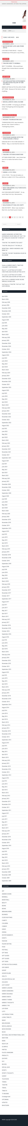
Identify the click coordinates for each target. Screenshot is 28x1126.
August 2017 (5, 602)
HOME (14, 23)
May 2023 (4, 399)
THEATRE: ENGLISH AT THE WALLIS (12, 245)
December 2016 (6, 625)
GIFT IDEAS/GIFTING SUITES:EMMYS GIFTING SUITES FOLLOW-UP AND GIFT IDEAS (14, 82)
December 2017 (6, 590)
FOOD (3, 947)
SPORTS (4, 1070)
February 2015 (6, 690)
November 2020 (6, 487)
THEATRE (6, 59)
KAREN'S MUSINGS (7, 994)
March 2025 (5, 334)
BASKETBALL (5, 900)
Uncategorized (8, 97)
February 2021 (6, 478)
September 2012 (6, 775)
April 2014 (5, 719)
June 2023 (4, 396)
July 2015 (4, 675)
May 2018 (4, 575)
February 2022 (6, 443)
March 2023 (5, 405)
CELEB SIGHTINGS (7, 917)
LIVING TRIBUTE (6, 1017)
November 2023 (6, 381)
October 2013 (5, 737)
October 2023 (5, 384)
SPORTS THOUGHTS (8, 1073)
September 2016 (6, 634)
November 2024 (6, 346)
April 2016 (5, 649)
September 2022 (6, 422)
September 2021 (6, 458)
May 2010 (4, 857)
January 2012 (5, 798)
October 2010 (5, 842)
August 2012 (5, 778)
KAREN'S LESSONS (7, 988)
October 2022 (5, 419)
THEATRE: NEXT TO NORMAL (11, 63)
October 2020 (5, 490)
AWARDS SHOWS (6, 894)
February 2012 (6, 795)
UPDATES (4, 1102)
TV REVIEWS (5, 1093)
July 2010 (4, 851)
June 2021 (4, 466)
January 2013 (5, 763)
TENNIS (4, 1082)
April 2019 (5, 543)
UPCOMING (5, 1099)
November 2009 (6, 875)
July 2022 (4, 428)
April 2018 (5, 578)
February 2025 (6, 337)
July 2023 (4, 393)
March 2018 (5, 581)
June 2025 (4, 326)
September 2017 (6, 599)
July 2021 (4, 464)
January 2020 (5, 516)
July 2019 (4, 534)
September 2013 (6, 740)
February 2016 (6, 654)
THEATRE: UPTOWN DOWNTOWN (13, 154)
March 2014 (5, 722)
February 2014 (6, 725)
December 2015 (6, 660)
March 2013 (5, 757)
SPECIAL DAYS (6, 1067)
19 (20, 217)
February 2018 (6, 584)
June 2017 (4, 607)
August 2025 (5, 320)
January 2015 (5, 693)
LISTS (3, 1011)
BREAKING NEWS (7, 911)
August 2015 (5, 672)
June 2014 (4, 713)
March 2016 (5, 651)
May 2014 (4, 716)
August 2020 (5, 496)
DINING (5, 168)
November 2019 (6, 522)
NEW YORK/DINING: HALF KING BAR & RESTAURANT (14, 188)
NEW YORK (5, 1038)
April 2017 (5, 613)
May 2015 (4, 681)
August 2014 (5, 707)
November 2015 (6, 663)
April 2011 (5, 825)
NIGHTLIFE (5, 1044)
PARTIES (4, 1049)
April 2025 (5, 331)
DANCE (4, 929)
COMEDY (4, 926)
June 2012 (4, 784)
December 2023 (6, 378)
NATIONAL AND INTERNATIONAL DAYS (13, 1035)
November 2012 (6, 769)
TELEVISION (6, 133)
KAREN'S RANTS (6, 997)
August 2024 (5, 355)
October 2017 (5, 596)
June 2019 (4, 537)
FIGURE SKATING (6, 944)
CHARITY (4, 920)
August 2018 (5, 566)
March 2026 (5, 299)
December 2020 (6, 484)
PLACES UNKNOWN (7, 1052)
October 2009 (5, 878)
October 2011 (5, 807)
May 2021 (4, 469)
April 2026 (5, 296)
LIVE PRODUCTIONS (7, 1014)
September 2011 (6, 810)
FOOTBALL (5, 950)
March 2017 (5, 616)
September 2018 (6, 563)
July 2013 (4, 745)
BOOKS (4, 905)
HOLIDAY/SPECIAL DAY (9, 115)
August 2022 (5, 425)
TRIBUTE (4, 1091)
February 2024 (6, 373)
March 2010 (5, 863)
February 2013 (6, 760)
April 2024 (5, 367)
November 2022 (6, 417)
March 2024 (5, 370)
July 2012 (4, 781)
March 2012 (5, 792)
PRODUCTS (5, 1055)
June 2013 (4, 748)
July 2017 (4, 605)
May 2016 (4, 646)
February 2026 (6, 302)
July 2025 (4, 323)
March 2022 (5, 440)
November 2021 (6, 452)
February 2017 (6, 619)
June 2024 (4, 361)
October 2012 (5, 772)
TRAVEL (4, 1088)
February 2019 (6, 549)
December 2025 (6, 308)
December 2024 (6, 343)
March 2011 (5, 828)
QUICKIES (4, 1058)
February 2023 (6, 408)
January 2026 (5, 305)
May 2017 (4, 610)
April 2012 (5, 790)
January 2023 (5, 411)
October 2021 (5, 455)
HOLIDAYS (5, 982)
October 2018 (5, 560)
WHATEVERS (5, 1105)
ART (3, 891)
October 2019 (5, 525)
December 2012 (6, 766)
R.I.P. (3, 1061)
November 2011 (6, 804)
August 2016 (5, 637)
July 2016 (4, 640)
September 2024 (6, 352)
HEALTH (4, 976)
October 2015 (5, 666)
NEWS (3, 1041)
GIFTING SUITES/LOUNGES (9, 964)
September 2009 (6, 881)
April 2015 (5, 684)
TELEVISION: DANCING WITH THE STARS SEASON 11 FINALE (13, 138)
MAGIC (4, 1020)
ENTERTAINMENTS (7, 935)
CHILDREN (5, 923)
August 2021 (5, 461)
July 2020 (4, 499)
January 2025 (5, 340)
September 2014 (6, 704)
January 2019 (5, 552)
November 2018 (6, 558)
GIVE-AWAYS (5, 967)
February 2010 (6, 866)
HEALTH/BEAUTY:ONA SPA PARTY (13, 205)
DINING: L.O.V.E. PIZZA (9, 172)
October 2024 (5, 349)
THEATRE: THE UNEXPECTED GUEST (12, 242)
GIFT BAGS (5, 952)
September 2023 (6, 387)
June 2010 (4, 854)
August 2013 (5, 743)
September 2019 (6, 528)
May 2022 (4, 434)
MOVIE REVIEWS (7, 41)
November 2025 (6, 311)
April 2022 (5, 437)
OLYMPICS (5, 1046)
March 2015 (5, 687)
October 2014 (5, 701)
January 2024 (5, 375)
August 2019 (5, 531)
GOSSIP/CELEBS (6, 973)
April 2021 (5, 472)
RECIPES (4, 1064)
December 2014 (6, 696)
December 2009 (6, 872)
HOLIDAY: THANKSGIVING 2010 (12, 119)
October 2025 (5, 314)
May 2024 (4, 364)
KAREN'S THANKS (7, 999)
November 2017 (6, 593)
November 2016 (6, 628)
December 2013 (6, 731)
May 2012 (4, 787)
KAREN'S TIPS (6, 1005)
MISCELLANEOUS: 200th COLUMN (13, 102)
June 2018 (4, 572)
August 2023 (5, 390)
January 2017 (5, 622)
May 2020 (4, 505)
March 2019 (5, 546)
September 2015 (6, 669)
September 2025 (6, 317)
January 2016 (5, 657)
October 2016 (5, 631)
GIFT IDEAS (6, 76)
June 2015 (4, 678)
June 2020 (4, 502)
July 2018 (4, 569)
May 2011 (4, 822)
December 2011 (6, 801)
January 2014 (5, 728)
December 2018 (6, 555)
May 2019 (4, 540)
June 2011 (4, 819)
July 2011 (4, 816)
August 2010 (5, 848)
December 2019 (6, 519)
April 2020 (5, 508)
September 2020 (6, 493)
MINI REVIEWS (6, 1023)
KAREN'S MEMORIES (7, 991)
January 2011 (5, 834)
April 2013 (5, 754)
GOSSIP (4, 970)
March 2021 (5, 475)
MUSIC (4, 1032)
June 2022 (4, 431)
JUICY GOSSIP (5, 985)
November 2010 (6, 839)
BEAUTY (5, 200)
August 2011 (5, 813)
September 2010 (6, 845)
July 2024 (4, 358)
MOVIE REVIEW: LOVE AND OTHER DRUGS (13, 46)
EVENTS (4, 938)
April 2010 (5, 860)
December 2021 (6, 449)
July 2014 (4, 710)
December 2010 (6, 837)
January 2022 (5, 446)
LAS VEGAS (5, 1008)
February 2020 (6, 513)
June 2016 (4, 643)
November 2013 (6, 734)
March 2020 (5, 511)
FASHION (4, 941)
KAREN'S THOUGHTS (8, 1002)
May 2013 (4, 751)
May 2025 (4, 328)
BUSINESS (5, 914)
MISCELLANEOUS (7, 1026)
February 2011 (6, 831)
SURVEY (4, 1076)
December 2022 (6, 414)
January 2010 (5, 869)
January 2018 (5, 587)
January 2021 (5, 481)
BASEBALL (5, 897)
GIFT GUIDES (5, 955)
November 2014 (6, 698)
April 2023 (5, 402)
